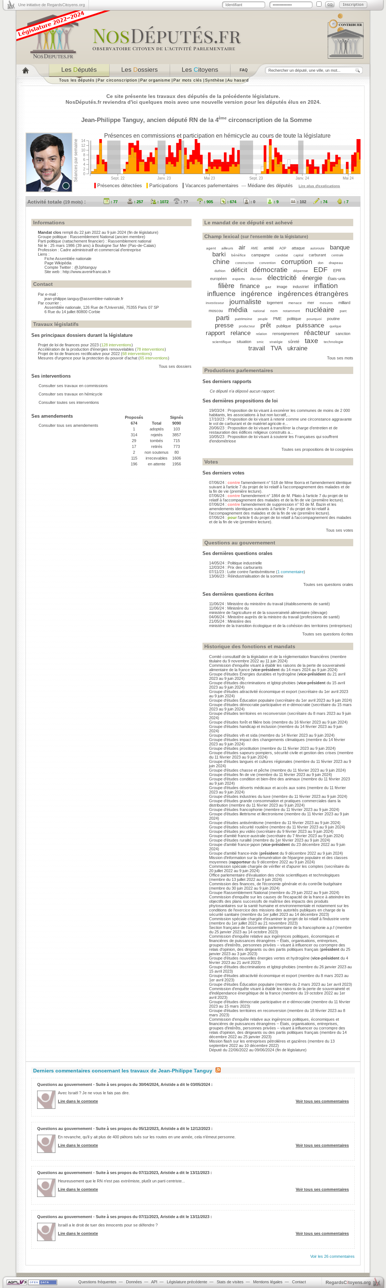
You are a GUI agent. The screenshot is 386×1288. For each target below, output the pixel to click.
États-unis (337, 278)
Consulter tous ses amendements (68, 425)
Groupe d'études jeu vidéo (232, 831)
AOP (282, 248)
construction (244, 263)
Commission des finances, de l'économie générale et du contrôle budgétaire (275, 884)
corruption (296, 261)
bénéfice (238, 255)
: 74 (320, 202)
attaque (298, 248)
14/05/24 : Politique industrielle (235, 563)
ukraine (297, 348)
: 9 (273, 202)
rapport (215, 333)
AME (254, 248)
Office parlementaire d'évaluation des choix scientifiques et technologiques (274, 875)
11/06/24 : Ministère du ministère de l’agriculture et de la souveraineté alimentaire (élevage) (268, 610)
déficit (239, 270)
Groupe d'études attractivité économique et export (253, 691)
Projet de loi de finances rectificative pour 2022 (79, 353)
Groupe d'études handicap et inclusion (242, 726)
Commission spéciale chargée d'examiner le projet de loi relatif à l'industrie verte (279, 919)
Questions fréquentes (97, 1282)
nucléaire (320, 310)
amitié (269, 248)
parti (222, 318)
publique (283, 326)
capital (298, 255)
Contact (299, 1282)
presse (224, 325)
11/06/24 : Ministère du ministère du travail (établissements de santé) (269, 604)
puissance (310, 325)
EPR (337, 270)
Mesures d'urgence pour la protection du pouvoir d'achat (87, 358)
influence (221, 294)
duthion (219, 271)
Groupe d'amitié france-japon (234, 844)
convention (267, 263)
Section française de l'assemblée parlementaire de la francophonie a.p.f (271, 927)
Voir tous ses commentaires (322, 1101)
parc (343, 311)
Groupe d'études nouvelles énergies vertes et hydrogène (259, 958)
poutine (333, 318)
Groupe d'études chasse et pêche (239, 770)
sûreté (293, 341)
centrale (337, 255)
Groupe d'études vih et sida (233, 735)
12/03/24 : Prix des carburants (236, 567)
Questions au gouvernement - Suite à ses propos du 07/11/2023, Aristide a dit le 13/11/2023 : (124, 1172)
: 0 (249, 202)
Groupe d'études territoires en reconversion (247, 713)
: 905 (205, 202)
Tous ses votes (339, 530)
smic (260, 342)
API (154, 1282)
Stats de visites (230, 1282)
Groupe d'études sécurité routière (238, 827)
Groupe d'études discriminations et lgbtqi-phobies (252, 683)
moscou (216, 310)
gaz (268, 287)
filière (226, 285)
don (320, 263)
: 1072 (159, 202)
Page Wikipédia (57, 263)
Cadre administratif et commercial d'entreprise (100, 250)
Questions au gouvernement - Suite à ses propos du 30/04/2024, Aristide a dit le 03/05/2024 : (125, 1084)
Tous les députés (77, 80)
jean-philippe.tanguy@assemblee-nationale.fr (83, 298)
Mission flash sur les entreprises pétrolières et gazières (258, 1041)
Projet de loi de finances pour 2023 (68, 345)
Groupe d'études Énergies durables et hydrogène (252, 674)
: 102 (298, 202)
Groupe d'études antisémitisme (236, 822)
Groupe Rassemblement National (238, 892)
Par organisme (155, 80)
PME (277, 318)
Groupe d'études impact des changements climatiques (257, 739)
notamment (291, 311)
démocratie (270, 269)
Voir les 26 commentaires (332, 1256)
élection (256, 279)
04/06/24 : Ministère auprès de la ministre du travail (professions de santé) (274, 617)
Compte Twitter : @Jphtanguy (70, 267)
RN (193, 120)
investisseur (215, 303)
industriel (300, 286)
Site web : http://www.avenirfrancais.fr (77, 271)
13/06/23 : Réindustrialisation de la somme (246, 576)
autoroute (317, 248)
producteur (247, 326)
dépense (300, 271)
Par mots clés (187, 80)
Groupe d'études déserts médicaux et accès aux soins (257, 787)
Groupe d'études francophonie (236, 809)
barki (219, 254)
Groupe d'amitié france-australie (237, 836)
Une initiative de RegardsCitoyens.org (51, 5)
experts (238, 279)
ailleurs (227, 248)
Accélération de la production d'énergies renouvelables (86, 349)
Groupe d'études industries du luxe (240, 796)
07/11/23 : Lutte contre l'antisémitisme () (257, 572)
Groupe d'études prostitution (234, 748)
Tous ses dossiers (175, 366)
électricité (282, 277)
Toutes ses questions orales (328, 584)
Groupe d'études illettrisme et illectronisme (246, 814)
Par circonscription (117, 80)
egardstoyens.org (348, 1282)
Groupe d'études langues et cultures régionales (250, 761)
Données (134, 1282)
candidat (281, 255)
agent (211, 248)
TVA (276, 348)
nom (273, 311)
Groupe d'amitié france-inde (233, 853)
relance (241, 333)
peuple (263, 319)
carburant (317, 255)
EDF (321, 269)
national (259, 311)
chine (221, 261)
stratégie (276, 342)
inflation (326, 285)
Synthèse (214, 80)
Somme (301, 120)
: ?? (181, 202)
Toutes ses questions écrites (327, 634)
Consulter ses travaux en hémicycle (70, 394)
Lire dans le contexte (78, 1101)
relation (261, 334)
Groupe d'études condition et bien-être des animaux (254, 779)
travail (256, 348)
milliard (344, 302)
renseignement (285, 333)
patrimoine (243, 319)
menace (295, 303)
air (242, 247)
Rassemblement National (92, 237)
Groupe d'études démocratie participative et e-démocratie (259, 704)
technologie (333, 342)
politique (294, 318)
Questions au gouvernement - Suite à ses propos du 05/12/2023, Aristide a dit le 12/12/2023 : (125, 1128)
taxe (311, 340)
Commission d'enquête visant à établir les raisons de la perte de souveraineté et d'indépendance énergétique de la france (279, 990)
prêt (265, 325)
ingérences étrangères (313, 294)
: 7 (342, 202)
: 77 (111, 202)
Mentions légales (268, 1282)
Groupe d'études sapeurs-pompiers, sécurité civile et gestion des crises (272, 753)
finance (250, 286)
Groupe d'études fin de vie (232, 774)
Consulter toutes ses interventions (69, 402)
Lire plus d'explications (319, 186)
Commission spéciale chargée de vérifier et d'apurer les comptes (266, 866)
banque (340, 247)
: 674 (228, 202)
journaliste (245, 302)
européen (218, 278)
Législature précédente (187, 1282)
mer (310, 302)
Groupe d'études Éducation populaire (241, 700)
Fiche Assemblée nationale (67, 258)
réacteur (317, 332)
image (282, 286)
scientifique (221, 342)
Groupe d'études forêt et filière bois (240, 722)
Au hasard (237, 80)
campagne (260, 255)
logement (275, 302)
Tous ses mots (340, 358)
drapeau (336, 263)
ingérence (256, 294)
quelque (335, 326)
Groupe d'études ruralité (230, 840)
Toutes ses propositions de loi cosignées (317, 449)
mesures (326, 303)
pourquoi (314, 319)
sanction (342, 333)
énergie (312, 278)
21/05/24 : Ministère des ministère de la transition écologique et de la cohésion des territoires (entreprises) (280, 623)
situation (244, 341)
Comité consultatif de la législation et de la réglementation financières (269, 656)
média (238, 310)
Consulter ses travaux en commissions (73, 385)
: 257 (135, 202)
